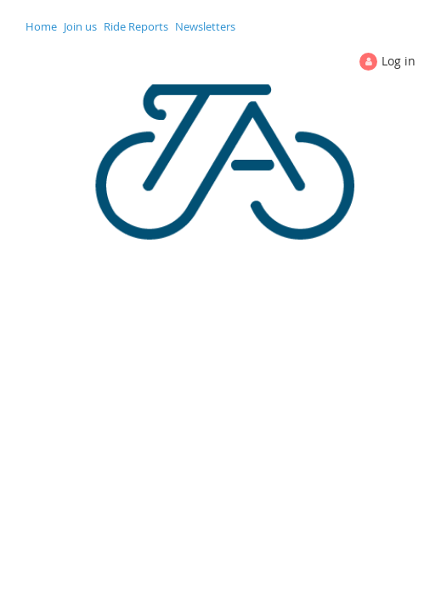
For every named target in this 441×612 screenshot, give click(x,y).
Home (41, 26)
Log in (399, 61)
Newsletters (205, 26)
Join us (80, 26)
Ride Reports (136, 26)
